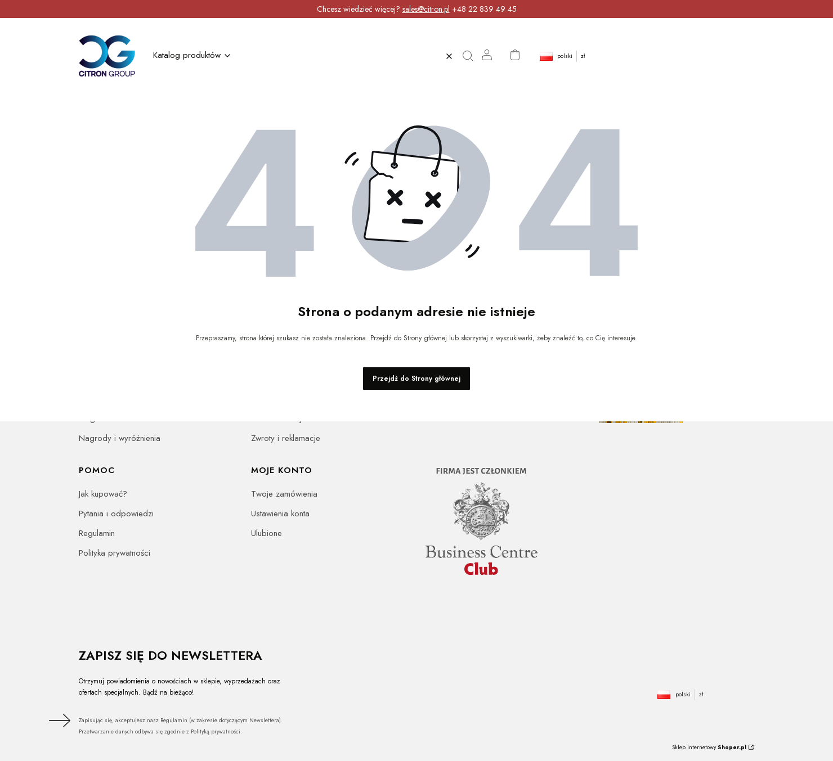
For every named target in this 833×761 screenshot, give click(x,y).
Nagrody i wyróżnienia (119, 438)
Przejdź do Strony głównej (416, 378)
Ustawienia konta (280, 513)
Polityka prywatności (114, 553)
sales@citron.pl (426, 9)
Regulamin (97, 533)
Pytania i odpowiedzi (116, 513)
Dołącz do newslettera (58, 720)
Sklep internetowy (709, 747)
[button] (472, 56)
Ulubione (266, 533)
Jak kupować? (103, 494)
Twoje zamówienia (284, 494)
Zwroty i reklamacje (285, 438)
